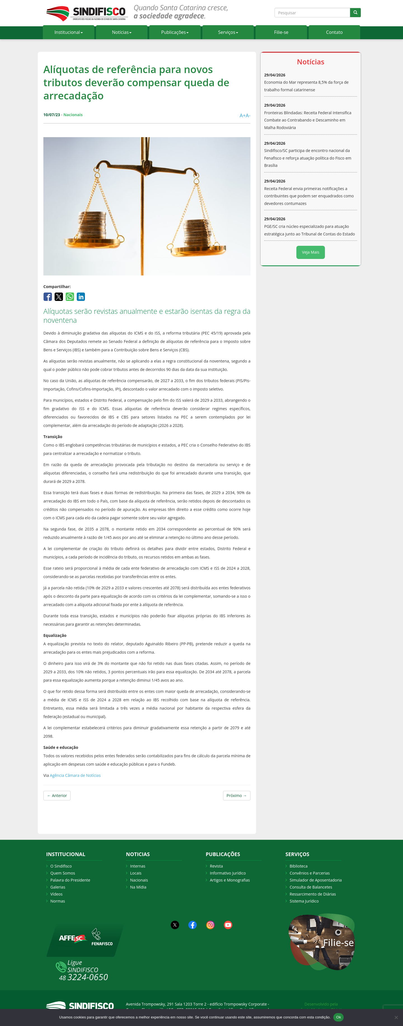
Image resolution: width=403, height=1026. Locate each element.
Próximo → (237, 795)
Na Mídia (138, 887)
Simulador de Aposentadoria (316, 880)
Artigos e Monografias (230, 880)
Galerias (57, 887)
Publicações (175, 32)
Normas (57, 901)
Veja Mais (310, 252)
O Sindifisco (61, 866)
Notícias (122, 32)
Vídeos (56, 894)
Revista (216, 866)
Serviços (228, 32)
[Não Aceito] (396, 1017)
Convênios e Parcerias (310, 873)
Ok (338, 1017)
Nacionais (139, 880)
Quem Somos (62, 873)
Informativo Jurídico (228, 873)
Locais (135, 873)
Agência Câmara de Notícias (75, 775)
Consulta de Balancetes (311, 887)
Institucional (68, 32)
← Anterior (57, 795)
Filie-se (281, 32)
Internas (137, 866)
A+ (243, 115)
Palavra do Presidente (70, 880)
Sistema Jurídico (304, 901)
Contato (334, 32)
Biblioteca (299, 866)
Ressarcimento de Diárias (313, 894)
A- (248, 115)
